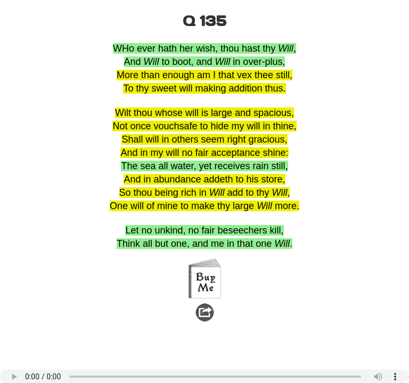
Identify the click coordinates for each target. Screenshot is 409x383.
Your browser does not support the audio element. (204, 376)
